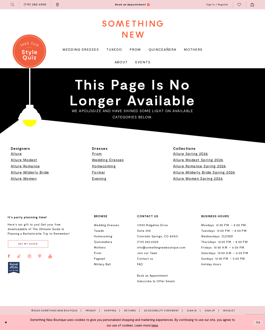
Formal (98, 172)
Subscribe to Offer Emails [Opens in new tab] (156, 281)
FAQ (140, 264)
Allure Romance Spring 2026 (199, 166)
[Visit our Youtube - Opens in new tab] (50, 257)
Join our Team (147, 253)
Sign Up (210, 310)
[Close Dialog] (6, 322)
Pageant (100, 258)
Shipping (110, 310)
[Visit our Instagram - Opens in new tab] (29, 257)
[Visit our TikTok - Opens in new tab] (18, 257)
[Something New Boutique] (132, 29)
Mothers (100, 247)
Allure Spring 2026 (190, 153)
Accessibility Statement (161, 310)
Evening (99, 178)
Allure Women (24, 178)
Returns (130, 310)
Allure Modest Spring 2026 (198, 160)
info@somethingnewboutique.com (161, 247)
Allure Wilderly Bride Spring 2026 (204, 172)
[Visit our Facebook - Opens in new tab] (9, 257)
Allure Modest (24, 160)
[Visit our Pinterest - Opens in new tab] (39, 257)
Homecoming (104, 166)
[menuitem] (12, 5)
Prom (97, 153)
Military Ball (102, 264)
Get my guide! (30, 244)
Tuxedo (99, 230)
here (155, 325)
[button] (12, 5)
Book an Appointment (152, 275)
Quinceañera (103, 242)
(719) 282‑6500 (147, 242)
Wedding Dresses (108, 160)
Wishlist (229, 310)
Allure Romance (25, 166)
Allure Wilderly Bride (30, 172)
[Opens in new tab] (14, 268)
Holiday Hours (211, 264)
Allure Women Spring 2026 (198, 178)
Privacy (91, 310)
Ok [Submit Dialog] (257, 322)
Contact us (145, 258)
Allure (16, 153)
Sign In (192, 310)
